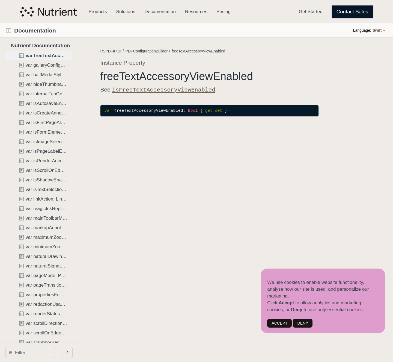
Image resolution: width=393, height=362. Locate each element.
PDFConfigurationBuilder (190, 51)
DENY (302, 323)
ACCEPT (279, 323)
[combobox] (52, 352)
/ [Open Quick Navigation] (107, 352)
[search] (50, 352)
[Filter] (52, 352)
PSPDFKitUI (154, 51)
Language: (362, 30)
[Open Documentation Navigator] (9, 30)
